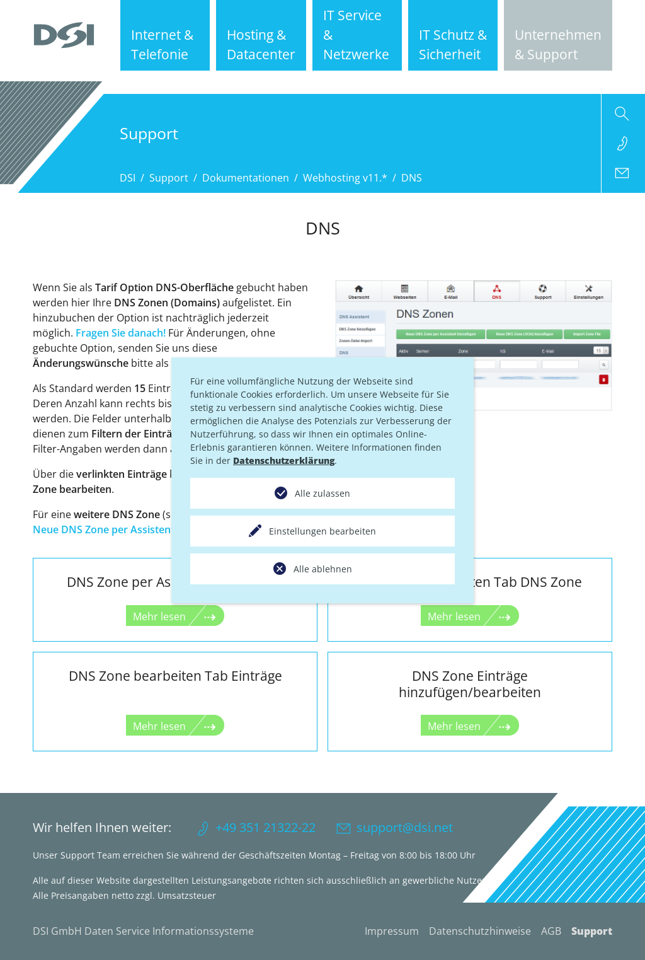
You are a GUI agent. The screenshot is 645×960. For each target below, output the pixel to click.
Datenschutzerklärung (283, 460)
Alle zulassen (322, 493)
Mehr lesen (159, 616)
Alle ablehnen (323, 569)
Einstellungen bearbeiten (322, 531)
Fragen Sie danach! (121, 333)
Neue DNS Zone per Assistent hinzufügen (132, 529)
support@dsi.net (405, 827)
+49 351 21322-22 (265, 827)
